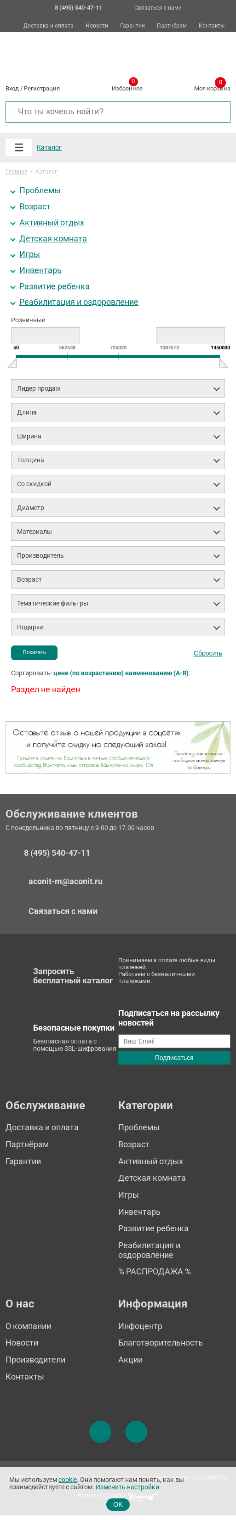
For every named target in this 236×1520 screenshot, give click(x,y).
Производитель (40, 555)
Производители (35, 1359)
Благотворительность (160, 1342)
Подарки (30, 627)
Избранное (127, 87)
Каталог (49, 147)
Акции (130, 1359)
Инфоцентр (140, 1326)
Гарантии (132, 26)
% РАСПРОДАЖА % (154, 1271)
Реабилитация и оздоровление (78, 302)
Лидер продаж (39, 388)
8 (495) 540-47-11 (57, 853)
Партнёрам (172, 26)
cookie (67, 1480)
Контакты (211, 26)
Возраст (35, 206)
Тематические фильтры (52, 603)
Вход (12, 88)
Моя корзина (212, 87)
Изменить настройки (127, 1487)
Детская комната (53, 238)
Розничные (28, 320)
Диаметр (30, 507)
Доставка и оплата (48, 26)
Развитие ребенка (54, 286)
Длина (27, 412)
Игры (29, 254)
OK (118, 1504)
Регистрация (42, 88)
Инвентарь (40, 270)
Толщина (30, 460)
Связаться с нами (158, 8)
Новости (97, 26)
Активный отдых (51, 222)
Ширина (29, 436)
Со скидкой (34, 484)
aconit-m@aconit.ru (66, 881)
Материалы (34, 531)
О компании (28, 1326)
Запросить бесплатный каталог (73, 976)
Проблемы (40, 190)
